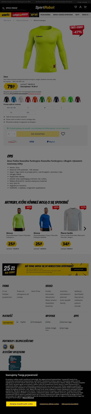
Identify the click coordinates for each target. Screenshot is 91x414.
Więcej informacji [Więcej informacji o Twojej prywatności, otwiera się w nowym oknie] (28, 400)
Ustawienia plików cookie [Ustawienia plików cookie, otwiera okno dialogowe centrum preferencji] (49, 406)
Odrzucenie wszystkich (70, 406)
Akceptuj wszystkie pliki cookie (21, 406)
